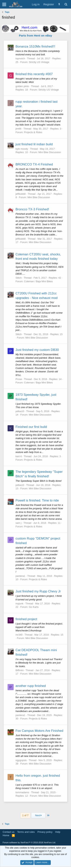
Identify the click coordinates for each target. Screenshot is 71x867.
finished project (26, 619)
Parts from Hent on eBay (35, 35)
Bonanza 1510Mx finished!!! (35, 46)
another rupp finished (31, 686)
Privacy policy (44, 831)
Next (38, 815)
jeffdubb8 (21, 193)
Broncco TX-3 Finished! (32, 209)
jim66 (18, 128)
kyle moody (22, 148)
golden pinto (22, 86)
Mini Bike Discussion (49, 152)
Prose (19, 379)
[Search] (65, 4)
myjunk (19, 603)
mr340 (19, 634)
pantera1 (20, 576)
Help (57, 831)
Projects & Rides (33, 132)
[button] (4, 4)
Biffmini (19, 670)
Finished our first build (31, 427)
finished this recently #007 (34, 74)
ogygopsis (21, 760)
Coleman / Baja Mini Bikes (38, 281)
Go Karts (33, 607)
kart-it (19, 456)
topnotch (20, 58)
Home (6, 835)
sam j (18, 522)
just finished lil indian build (34, 144)
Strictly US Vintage (39, 62)
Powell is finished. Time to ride (37, 500)
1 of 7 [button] (25, 815)
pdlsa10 (20, 411)
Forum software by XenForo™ (29, 842)
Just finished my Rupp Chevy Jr (38, 591)
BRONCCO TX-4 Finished (34, 164)
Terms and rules (26, 831)
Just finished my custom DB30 (37, 350)
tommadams (22, 792)
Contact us (8, 831)
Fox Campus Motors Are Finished (39, 731)
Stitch (19, 277)
